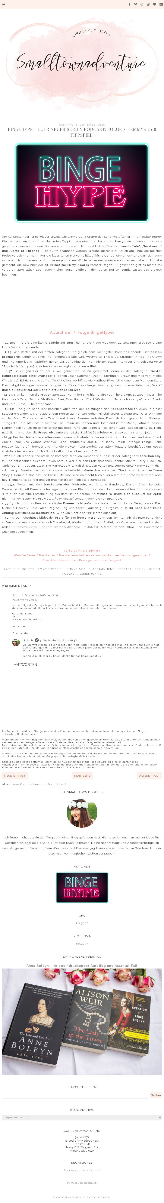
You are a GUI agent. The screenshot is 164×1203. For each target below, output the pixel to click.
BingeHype (27, 569)
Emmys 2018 (76, 569)
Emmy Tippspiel (51, 569)
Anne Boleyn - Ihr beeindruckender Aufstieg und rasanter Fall (82, 966)
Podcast (125, 569)
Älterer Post (149, 775)
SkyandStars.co (98, 1197)
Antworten (19, 626)
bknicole (28, 640)
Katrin (16, 595)
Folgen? (82, 923)
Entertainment (102, 569)
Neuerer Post (14, 775)
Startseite (82, 775)
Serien (141, 569)
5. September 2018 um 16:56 (58, 640)
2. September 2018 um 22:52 (40, 595)
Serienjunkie (90, 574)
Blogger (90, 1183)
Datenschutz (91, 1170)
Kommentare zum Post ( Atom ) (43, 784)
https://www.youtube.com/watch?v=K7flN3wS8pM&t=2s (55, 527)
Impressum (72, 1170)
